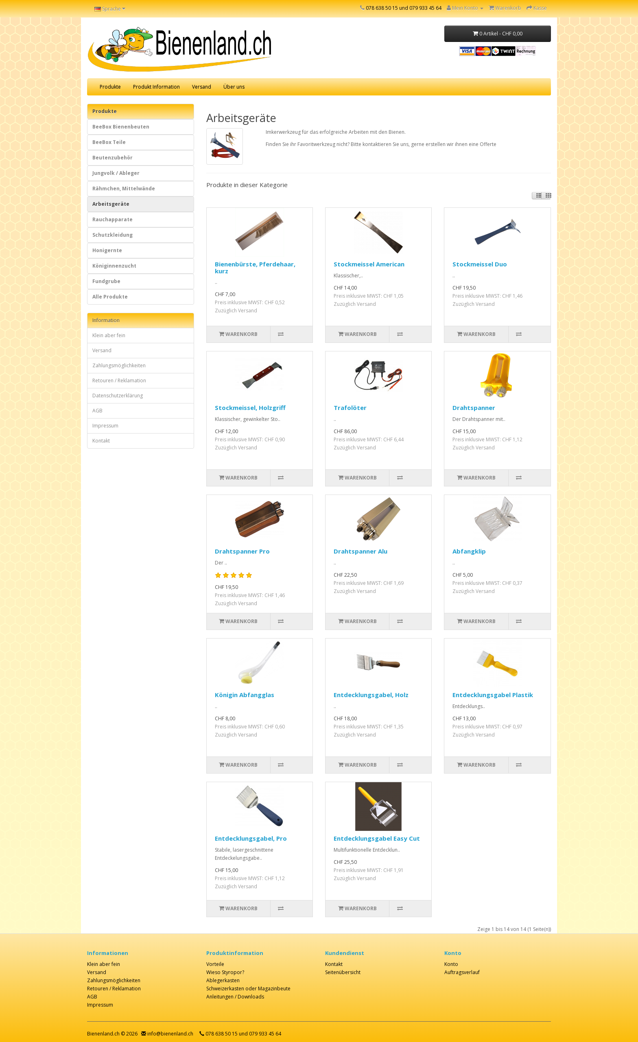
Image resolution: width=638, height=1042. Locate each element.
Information (106, 320)
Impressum (105, 425)
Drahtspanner (473, 407)
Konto (451, 964)
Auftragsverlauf (462, 972)
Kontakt (101, 440)
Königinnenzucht (114, 265)
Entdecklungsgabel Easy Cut (377, 838)
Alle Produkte (110, 296)
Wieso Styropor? (225, 972)
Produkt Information (156, 86)
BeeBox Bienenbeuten (120, 126)
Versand (201, 86)
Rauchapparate (112, 219)
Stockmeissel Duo (479, 264)
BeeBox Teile (109, 142)
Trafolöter (350, 407)
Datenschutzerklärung (117, 395)
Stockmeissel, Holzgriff (250, 407)
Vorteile (215, 964)
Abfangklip (469, 551)
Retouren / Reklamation (119, 380)
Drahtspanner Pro (242, 551)
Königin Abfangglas (244, 695)
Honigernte (107, 250)
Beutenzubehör (112, 157)
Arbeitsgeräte (110, 204)
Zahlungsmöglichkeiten (119, 365)
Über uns (234, 86)
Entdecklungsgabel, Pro (251, 838)
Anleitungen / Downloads (235, 996)
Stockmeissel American (369, 264)
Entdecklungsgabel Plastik (492, 695)
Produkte (110, 86)
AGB (97, 410)
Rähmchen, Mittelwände (123, 188)
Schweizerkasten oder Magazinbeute (248, 988)
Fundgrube (106, 281)
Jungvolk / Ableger (116, 173)
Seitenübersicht (343, 972)
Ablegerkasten (223, 980)
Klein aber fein (108, 335)
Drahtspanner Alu (360, 551)
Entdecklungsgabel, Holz (371, 695)
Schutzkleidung (112, 234)
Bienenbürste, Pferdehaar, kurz (255, 267)
